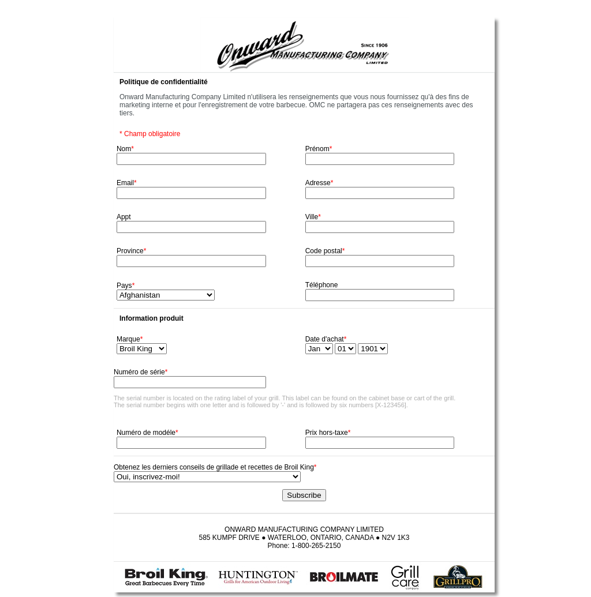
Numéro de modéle (147, 433)
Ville (313, 217)
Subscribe (304, 495)
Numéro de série (140, 372)
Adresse (319, 183)
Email (127, 183)
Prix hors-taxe (328, 433)
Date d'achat (326, 339)
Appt (124, 217)
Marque (130, 339)
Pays (125, 285)
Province (131, 251)
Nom (125, 149)
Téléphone (321, 285)
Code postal (325, 251)
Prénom (318, 149)
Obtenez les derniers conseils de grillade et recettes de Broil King (215, 467)
